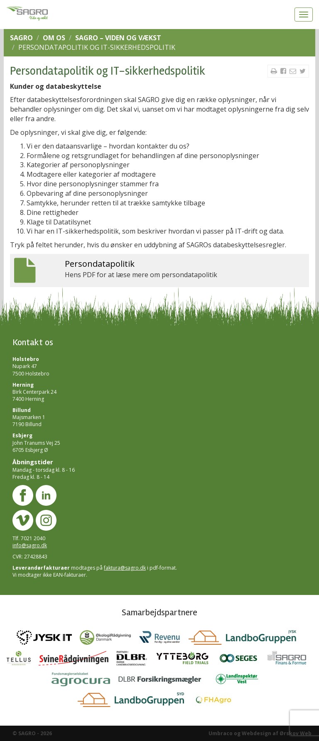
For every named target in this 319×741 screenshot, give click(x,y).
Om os (54, 37)
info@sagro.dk (29, 545)
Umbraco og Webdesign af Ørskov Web (260, 733)
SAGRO (21, 37)
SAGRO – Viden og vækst (118, 37)
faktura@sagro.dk (125, 567)
